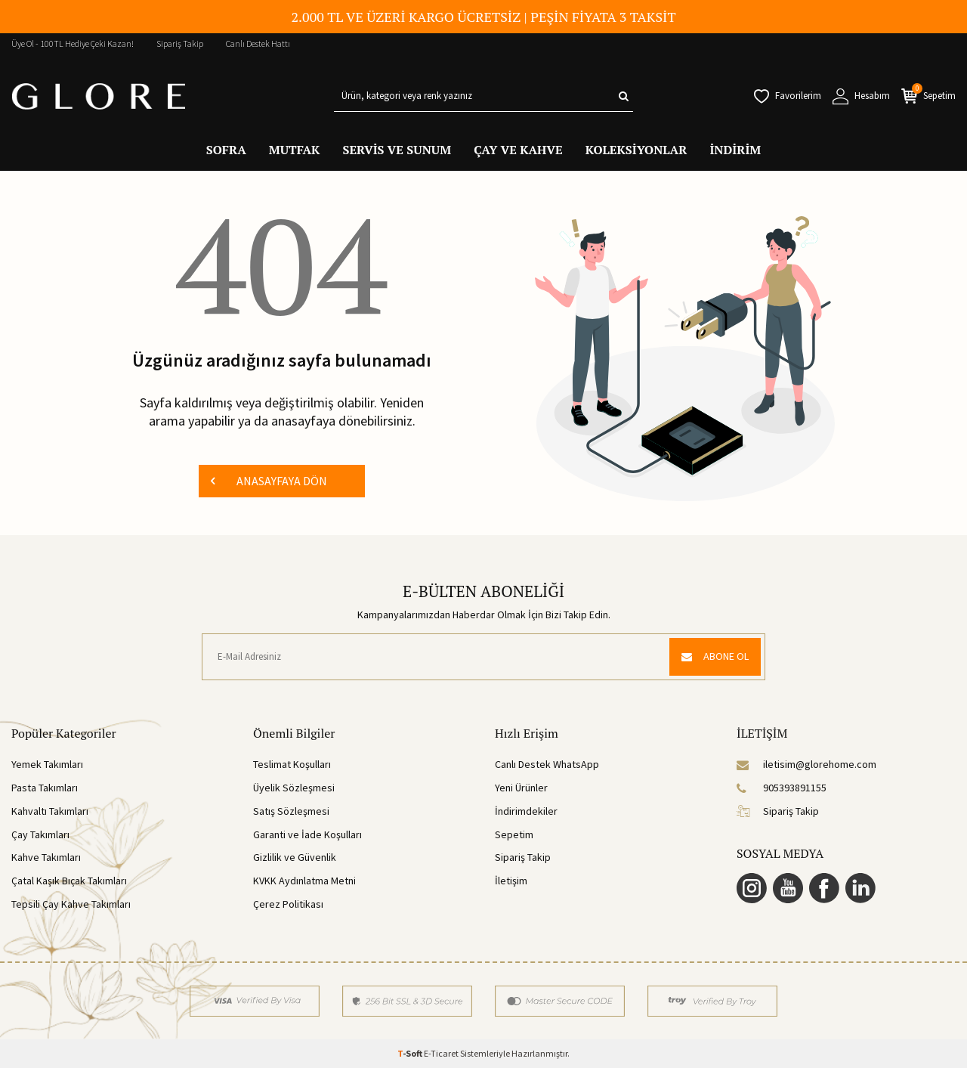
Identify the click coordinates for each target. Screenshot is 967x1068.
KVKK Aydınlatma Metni (304, 880)
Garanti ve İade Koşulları (307, 834)
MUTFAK (294, 149)
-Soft (410, 1053)
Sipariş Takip (179, 43)
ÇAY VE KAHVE (518, 149)
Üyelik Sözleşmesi (294, 787)
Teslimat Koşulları (292, 764)
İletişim (511, 880)
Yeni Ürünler (521, 787)
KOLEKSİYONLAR (636, 149)
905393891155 (781, 787)
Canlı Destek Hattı (258, 43)
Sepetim (514, 834)
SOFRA (226, 149)
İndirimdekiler (526, 811)
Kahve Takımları (46, 857)
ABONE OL (715, 656)
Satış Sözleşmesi (291, 811)
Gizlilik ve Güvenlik (294, 857)
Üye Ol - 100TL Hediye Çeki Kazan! (72, 43)
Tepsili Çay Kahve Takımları (71, 904)
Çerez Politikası (288, 904)
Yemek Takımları (47, 764)
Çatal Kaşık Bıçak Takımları (69, 880)
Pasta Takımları (44, 787)
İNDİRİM (735, 149)
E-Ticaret (441, 1053)
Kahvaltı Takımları (49, 811)
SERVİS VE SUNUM (396, 149)
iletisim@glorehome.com (806, 764)
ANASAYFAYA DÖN (269, 480)
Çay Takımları (40, 834)
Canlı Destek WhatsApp (547, 764)
